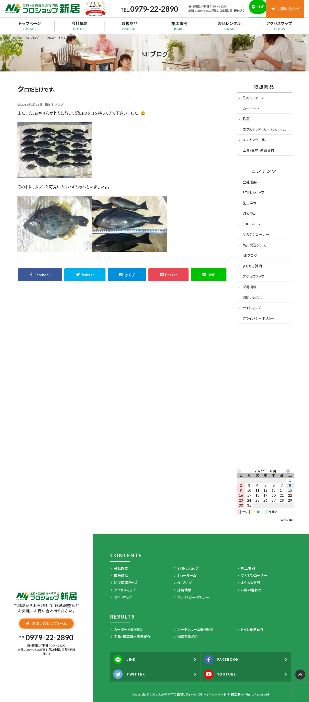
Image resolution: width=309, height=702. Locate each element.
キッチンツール (254, 140)
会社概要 (80, 25)
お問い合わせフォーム (46, 625)
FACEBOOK (225, 659)
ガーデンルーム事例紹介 (195, 629)
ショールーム (252, 224)
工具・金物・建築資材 (258, 150)
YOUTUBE (223, 674)
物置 (246, 119)
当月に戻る (287, 520)
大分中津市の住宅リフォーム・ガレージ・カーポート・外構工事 (199, 694)
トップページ (30, 25)
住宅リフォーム (254, 98)
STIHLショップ (253, 192)
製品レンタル (229, 25)
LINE (127, 659)
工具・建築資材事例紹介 (132, 637)
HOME (13, 37)
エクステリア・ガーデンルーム (264, 129)
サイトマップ (252, 308)
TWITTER (132, 674)
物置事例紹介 (187, 637)
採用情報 (250, 287)
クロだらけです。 (56, 38)
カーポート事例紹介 (129, 629)
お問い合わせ (285, 8)
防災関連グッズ (254, 245)
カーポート (251, 108)
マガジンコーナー (256, 234)
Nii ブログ (32, 38)
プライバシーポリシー (259, 318)
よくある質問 (252, 266)
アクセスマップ (279, 25)
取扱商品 (129, 25)
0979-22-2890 (147, 8)
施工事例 (179, 25)
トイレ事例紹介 (252, 629)
